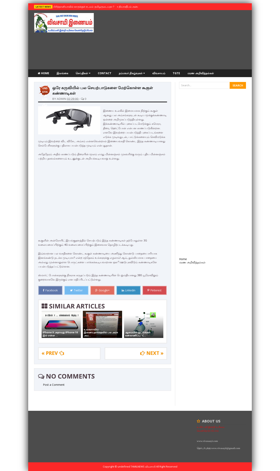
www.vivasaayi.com (207, 441)
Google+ (102, 290)
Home (43, 73)
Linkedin (128, 290)
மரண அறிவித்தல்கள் (200, 73)
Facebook (50, 290)
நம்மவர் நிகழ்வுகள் (132, 73)
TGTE (176, 73)
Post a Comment (54, 385)
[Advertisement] (175, 40)
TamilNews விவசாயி (143, 466)
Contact (104, 73)
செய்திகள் (83, 73)
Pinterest (154, 290)
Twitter (76, 290)
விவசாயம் (158, 73)
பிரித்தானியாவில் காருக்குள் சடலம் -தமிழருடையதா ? (83, 6)
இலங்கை (62, 73)
